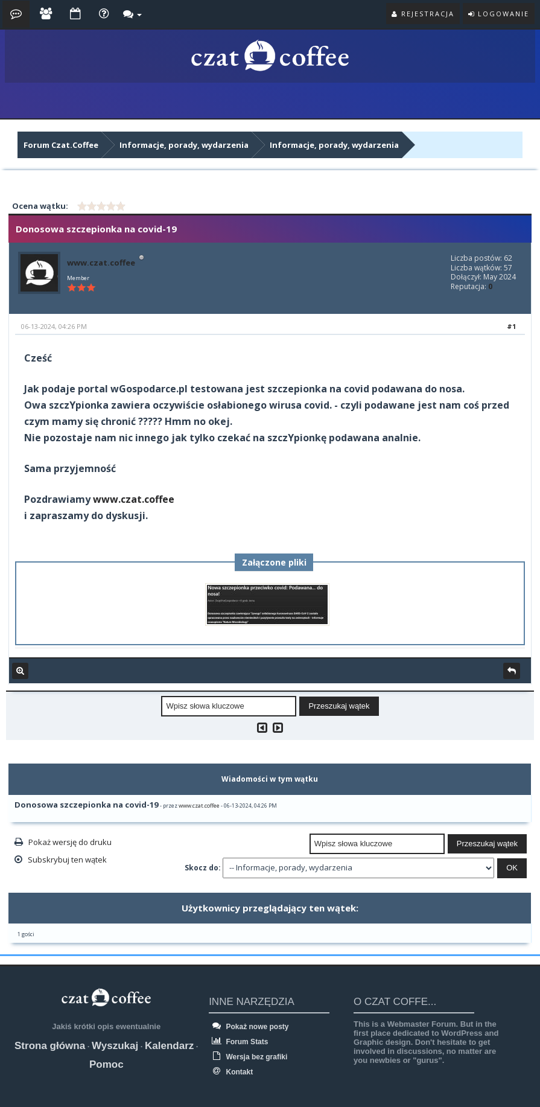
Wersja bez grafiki (248, 1057)
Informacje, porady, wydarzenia (184, 144)
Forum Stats (238, 1042)
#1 (511, 326)
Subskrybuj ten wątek (67, 859)
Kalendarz (169, 1045)
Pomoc (106, 1064)
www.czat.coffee (101, 262)
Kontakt (231, 1072)
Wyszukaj (115, 1045)
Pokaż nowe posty (248, 1026)
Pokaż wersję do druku (70, 842)
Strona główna (49, 1045)
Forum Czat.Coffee (61, 144)
